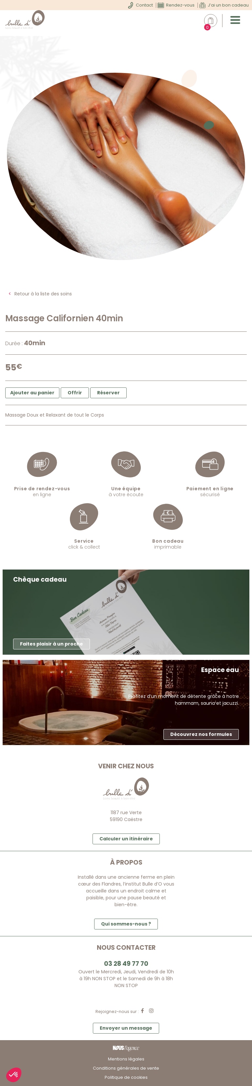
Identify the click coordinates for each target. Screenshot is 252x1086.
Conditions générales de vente (126, 1068)
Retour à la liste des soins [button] (43, 293)
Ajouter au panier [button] (32, 392)
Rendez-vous (180, 5)
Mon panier (214, 20)
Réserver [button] (108, 392)
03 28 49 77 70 (126, 963)
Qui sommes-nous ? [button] (126, 924)
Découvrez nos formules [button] (201, 734)
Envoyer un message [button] (126, 1028)
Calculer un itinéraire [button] (126, 838)
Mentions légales (126, 1059)
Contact (144, 5)
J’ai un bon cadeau (228, 5)
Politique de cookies (126, 1077)
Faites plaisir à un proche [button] (51, 644)
